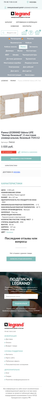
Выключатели (16, 43)
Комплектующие (14, 75)
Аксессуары (29, 75)
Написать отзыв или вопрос (21, 259)
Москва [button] (16, 172)
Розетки (30, 39)
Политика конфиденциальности (17, 380)
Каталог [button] (8, 22)
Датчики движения (14, 59)
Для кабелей (28, 67)
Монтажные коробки (12, 63)
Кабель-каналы (10, 47)
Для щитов (27, 71)
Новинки (15, 26)
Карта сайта (10, 358)
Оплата (8, 342)
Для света (15, 71)
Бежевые (10, 232)
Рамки (23, 47)
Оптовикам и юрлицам (26, 22)
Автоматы (33, 47)
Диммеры (10, 51)
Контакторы (31, 51)
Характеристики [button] (11, 165)
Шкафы (16, 55)
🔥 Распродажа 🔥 (15, 39)
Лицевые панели (31, 63)
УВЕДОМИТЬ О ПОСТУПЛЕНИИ (21, 158)
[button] (30, 32)
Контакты (27, 26)
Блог (7, 373)
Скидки (8, 376)
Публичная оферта (12, 361)
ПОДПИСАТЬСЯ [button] (21, 303)
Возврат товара (11, 346)
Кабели (29, 43)
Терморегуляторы (30, 55)
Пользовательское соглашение (17, 364)
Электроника (14, 67)
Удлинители (31, 59)
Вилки (20, 51)
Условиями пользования (25, 310)
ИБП (7, 55)
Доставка (9, 339)
